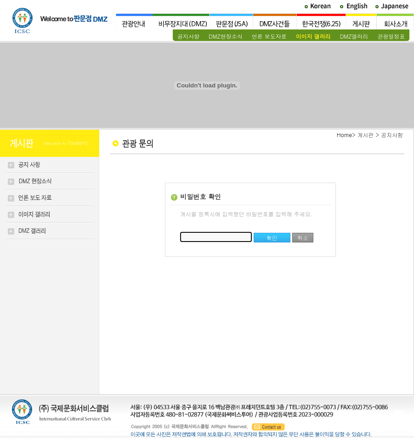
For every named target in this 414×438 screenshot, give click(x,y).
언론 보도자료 (269, 36)
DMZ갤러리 (354, 36)
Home (344, 134)
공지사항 (188, 36)
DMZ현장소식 (226, 36)
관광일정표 (391, 36)
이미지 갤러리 (313, 36)
